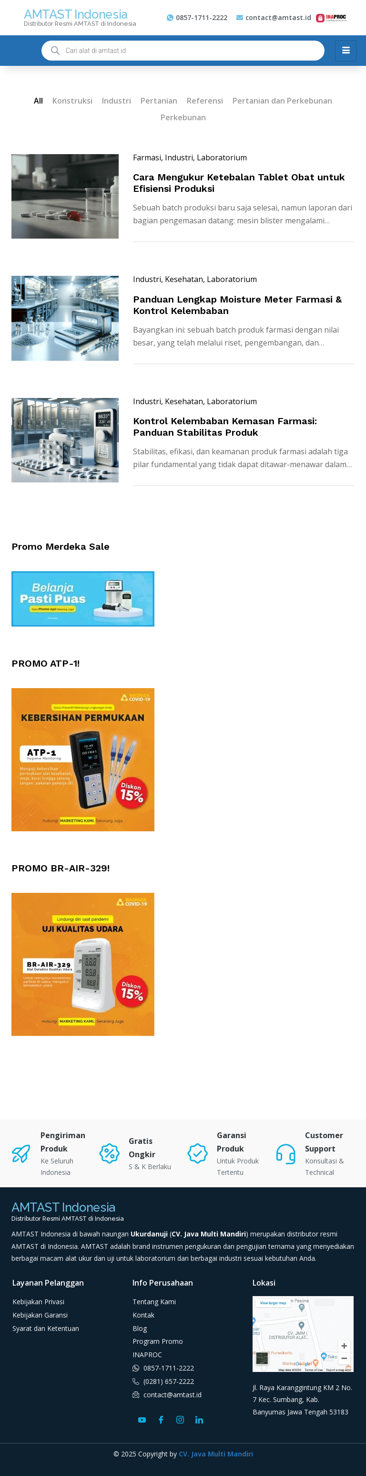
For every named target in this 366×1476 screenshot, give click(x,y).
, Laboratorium (220, 157)
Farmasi (147, 157)
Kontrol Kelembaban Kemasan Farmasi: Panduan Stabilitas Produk (225, 426)
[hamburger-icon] (345, 51)
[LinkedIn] (199, 1419)
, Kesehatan (182, 279)
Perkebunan (183, 117)
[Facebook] (161, 1419)
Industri (116, 100)
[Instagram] (180, 1419)
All (38, 100)
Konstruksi (72, 100)
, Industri (177, 157)
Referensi (205, 100)
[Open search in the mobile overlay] (183, 50)
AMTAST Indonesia (76, 14)
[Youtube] (142, 1419)
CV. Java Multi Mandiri (216, 1453)
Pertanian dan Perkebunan (282, 100)
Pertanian (159, 100)
